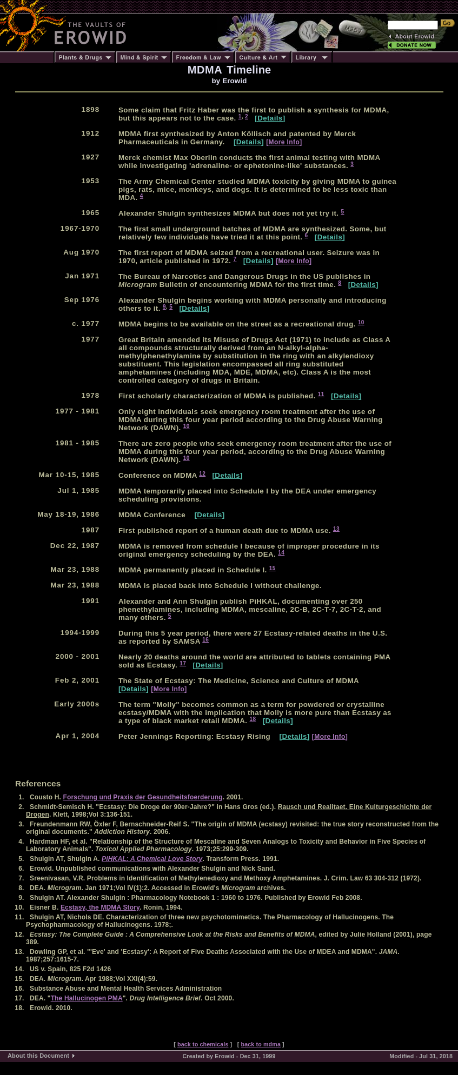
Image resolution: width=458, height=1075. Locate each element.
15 (272, 568)
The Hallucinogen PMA (87, 998)
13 (336, 529)
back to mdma (261, 1044)
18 (253, 719)
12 (202, 474)
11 (321, 394)
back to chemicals (202, 1044)
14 (281, 553)
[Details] (270, 118)
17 (183, 663)
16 (205, 640)
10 (361, 322)
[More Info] (284, 142)
